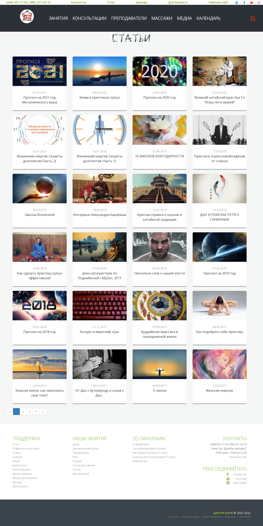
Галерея (17, 457)
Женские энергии (219, 390)
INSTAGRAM (240, 483)
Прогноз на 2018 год (39, 332)
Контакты (78, 2)
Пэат (75, 457)
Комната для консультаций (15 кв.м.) (154, 457)
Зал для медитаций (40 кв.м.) (149, 448)
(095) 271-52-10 (39, 2)
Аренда (141, 2)
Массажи (161, 18)
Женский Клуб (81, 473)
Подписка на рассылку (26, 448)
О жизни (159, 390)
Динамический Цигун (85, 448)
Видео (16, 461)
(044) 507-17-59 (16, 2)
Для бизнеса (177, 2)
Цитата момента (22, 473)
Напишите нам (238, 457)
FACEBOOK (240, 474)
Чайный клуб (218, 2)
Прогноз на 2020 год (159, 97)
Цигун (76, 444)
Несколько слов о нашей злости (159, 273)
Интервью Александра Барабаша (99, 214)
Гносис (77, 469)
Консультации (89, 18)
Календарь (208, 18)
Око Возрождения (84, 465)
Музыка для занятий (25, 478)
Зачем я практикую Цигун (99, 97)
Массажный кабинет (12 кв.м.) (150, 452)
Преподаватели (129, 18)
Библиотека (20, 465)
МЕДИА (184, 18)
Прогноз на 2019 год (219, 273)
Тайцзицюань (81, 452)
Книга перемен (22, 469)
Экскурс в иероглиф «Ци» (99, 332)
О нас (111, 2)
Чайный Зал (140, 461)
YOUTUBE (241, 478)
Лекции (77, 461)
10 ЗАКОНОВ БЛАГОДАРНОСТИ (159, 156)
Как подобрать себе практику (219, 332)
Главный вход (141, 444)
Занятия (58, 18)
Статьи (17, 452)
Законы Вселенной (39, 214)
